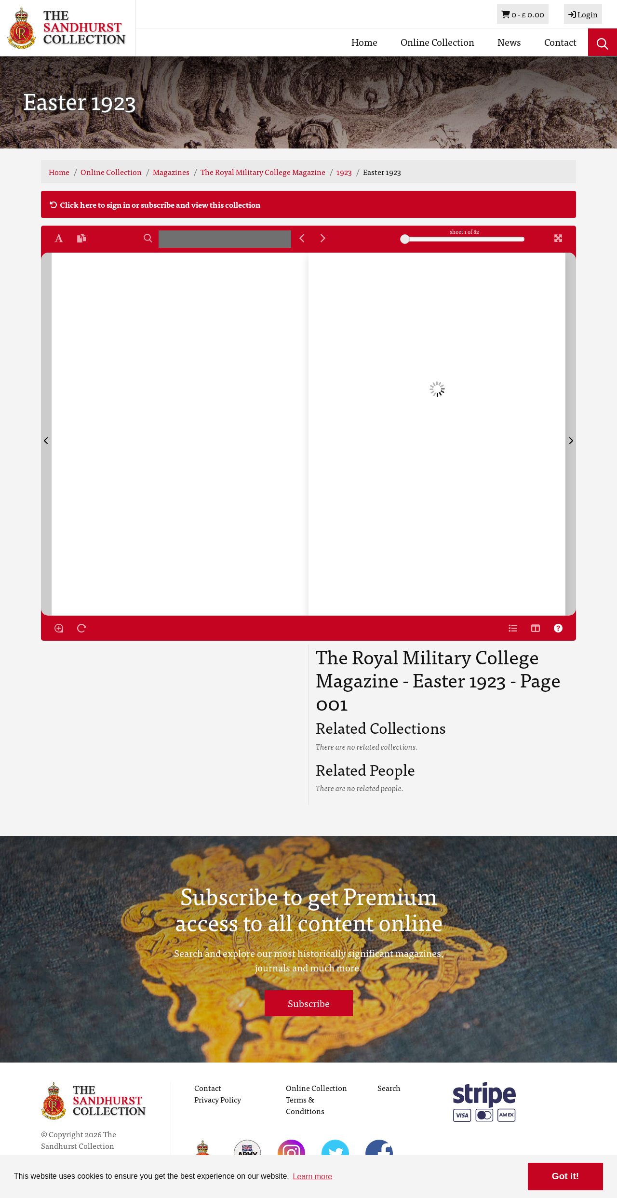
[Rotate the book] (81, 628)
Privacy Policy (217, 1099)
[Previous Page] (46, 434)
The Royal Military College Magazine (263, 171)
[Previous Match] (301, 238)
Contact (560, 42)
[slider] (405, 239)
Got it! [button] (565, 1176)
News (509, 42)
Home (364, 42)
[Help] (558, 628)
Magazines (171, 171)
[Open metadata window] (512, 628)
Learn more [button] (312, 1176)
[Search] (148, 238)
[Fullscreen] (558, 238)
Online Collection (437, 42)
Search (389, 1087)
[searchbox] (225, 239)
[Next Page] (570, 434)
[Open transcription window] (81, 238)
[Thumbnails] (535, 628)
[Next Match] (323, 238)
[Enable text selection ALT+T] (58, 238)
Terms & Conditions (305, 1105)
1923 (344, 171)
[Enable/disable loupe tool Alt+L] (58, 628)
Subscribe (309, 1003)
